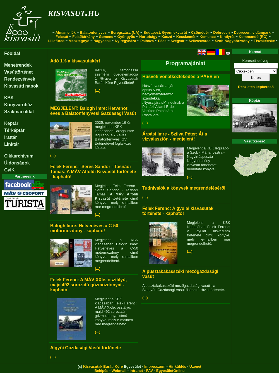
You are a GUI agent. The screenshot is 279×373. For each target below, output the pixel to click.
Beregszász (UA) (125, 32)
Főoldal (12, 53)
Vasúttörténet (18, 72)
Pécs (162, 41)
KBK (9, 97)
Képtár (11, 123)
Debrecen (221, 32)
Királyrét (227, 37)
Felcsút (62, 37)
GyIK (9, 170)
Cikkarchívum (18, 156)
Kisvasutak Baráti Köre (103, 366)
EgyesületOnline (170, 371)
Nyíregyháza (125, 41)
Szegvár (177, 41)
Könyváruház (18, 104)
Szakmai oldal (19, 111)
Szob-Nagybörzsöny (232, 41)
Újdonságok (17, 163)
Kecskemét (186, 37)
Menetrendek (18, 65)
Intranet (136, 371)
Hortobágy (148, 37)
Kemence (207, 37)
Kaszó (167, 37)
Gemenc (106, 37)
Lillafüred (56, 41)
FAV (149, 371)
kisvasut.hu (74, 12)
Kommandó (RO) (253, 37)
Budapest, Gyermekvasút (165, 32)
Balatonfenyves (93, 32)
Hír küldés (177, 366)
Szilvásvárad (200, 41)
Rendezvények (19, 79)
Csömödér (200, 32)
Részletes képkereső (256, 87)
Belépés (101, 371)
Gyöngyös (126, 37)
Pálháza (147, 41)
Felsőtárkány (83, 37)
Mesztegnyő (79, 41)
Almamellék (66, 32)
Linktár (11, 144)
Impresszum (154, 366)
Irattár (10, 137)
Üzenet (195, 366)
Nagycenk (101, 41)
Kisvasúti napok (21, 86)
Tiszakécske (264, 41)
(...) (97, 90)
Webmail (119, 371)
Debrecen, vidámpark (252, 32)
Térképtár (14, 130)
